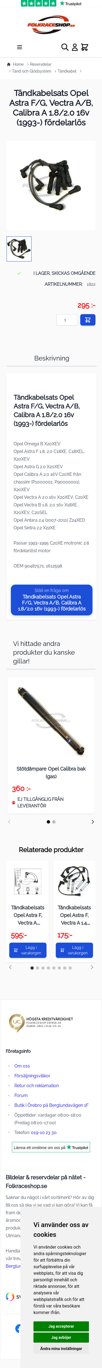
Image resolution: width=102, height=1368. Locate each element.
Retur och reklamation (36, 1085)
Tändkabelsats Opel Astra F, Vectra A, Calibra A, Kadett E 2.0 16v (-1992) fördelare (27, 916)
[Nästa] (92, 822)
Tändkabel (67, 71)
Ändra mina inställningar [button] (61, 1348)
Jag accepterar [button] (61, 1326)
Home (15, 64)
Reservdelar (40, 64)
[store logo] (51, 24)
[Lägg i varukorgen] (28, 950)
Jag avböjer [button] (61, 1337)
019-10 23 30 (44, 1132)
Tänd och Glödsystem (31, 71)
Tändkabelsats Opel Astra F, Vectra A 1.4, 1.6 (74, 916)
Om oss (22, 1066)
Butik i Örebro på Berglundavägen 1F (51, 1105)
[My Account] (74, 47)
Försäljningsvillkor (32, 1075)
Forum (21, 1095)
